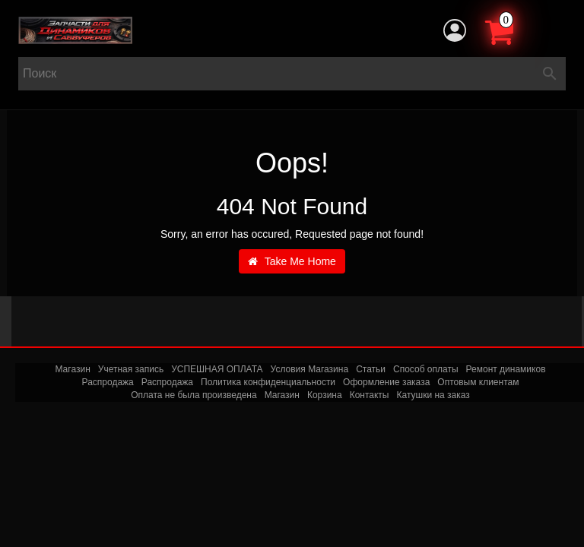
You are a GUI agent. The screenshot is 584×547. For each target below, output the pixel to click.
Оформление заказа (386, 382)
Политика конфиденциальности (268, 382)
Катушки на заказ (432, 395)
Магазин (72, 369)
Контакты (369, 395)
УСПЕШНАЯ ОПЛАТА (216, 369)
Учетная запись (130, 369)
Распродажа (108, 382)
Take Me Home (292, 261)
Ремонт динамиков (506, 369)
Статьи (371, 369)
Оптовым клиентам (478, 382)
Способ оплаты (426, 369)
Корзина (324, 395)
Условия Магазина (310, 369)
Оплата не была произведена (193, 395)
